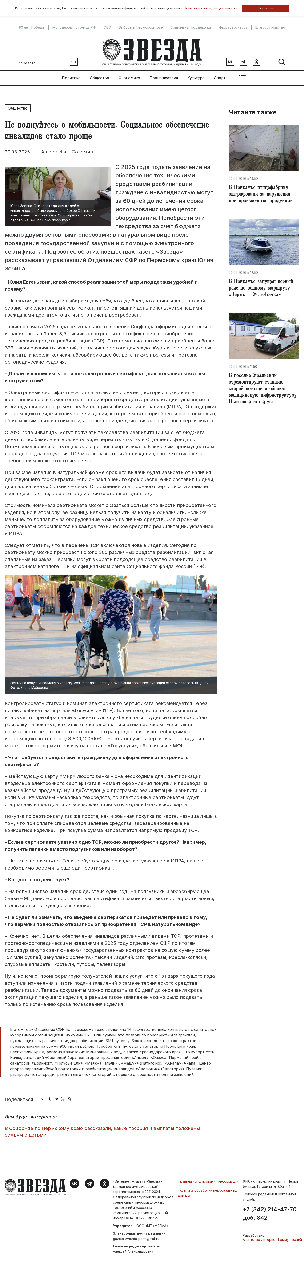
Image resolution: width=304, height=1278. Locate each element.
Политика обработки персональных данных (207, 1192)
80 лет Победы (32, 27)
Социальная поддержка (190, 27)
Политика (71, 77)
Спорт (220, 77)
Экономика (129, 77)
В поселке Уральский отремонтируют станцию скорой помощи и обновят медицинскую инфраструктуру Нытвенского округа (263, 389)
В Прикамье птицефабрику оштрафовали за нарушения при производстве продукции (261, 194)
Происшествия (163, 77)
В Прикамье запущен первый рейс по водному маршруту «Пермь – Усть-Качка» (261, 288)
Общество (99, 77)
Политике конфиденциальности (210, 8)
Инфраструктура (233, 27)
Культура (195, 77)
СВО (107, 27)
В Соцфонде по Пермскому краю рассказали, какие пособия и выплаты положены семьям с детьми (102, 1131)
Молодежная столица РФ (74, 27)
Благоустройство (270, 27)
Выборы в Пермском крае (141, 27)
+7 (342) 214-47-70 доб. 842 (269, 1213)
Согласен (266, 8)
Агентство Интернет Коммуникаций (272, 1240)
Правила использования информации (208, 1181)
